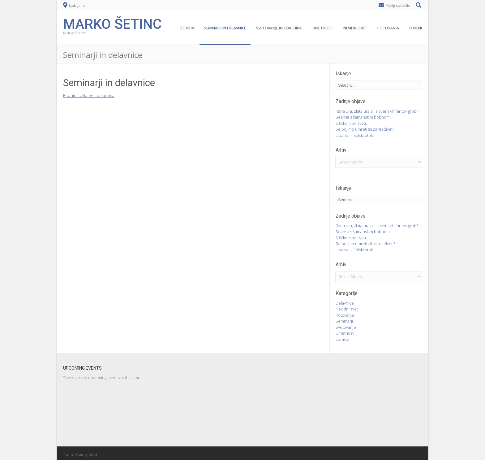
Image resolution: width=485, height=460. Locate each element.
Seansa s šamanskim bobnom (363, 117)
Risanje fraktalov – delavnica (88, 95)
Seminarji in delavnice (225, 28)
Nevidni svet (355, 28)
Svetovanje (346, 327)
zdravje (342, 339)
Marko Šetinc (112, 23)
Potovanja (388, 28)
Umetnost (323, 28)
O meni (415, 28)
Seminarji (344, 321)
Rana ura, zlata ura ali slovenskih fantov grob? (377, 111)
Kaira (93, 454)
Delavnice (345, 303)
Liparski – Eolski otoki (355, 135)
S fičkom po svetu (351, 123)
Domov (187, 28)
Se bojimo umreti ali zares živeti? (365, 129)
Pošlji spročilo (398, 5)
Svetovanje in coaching (279, 28)
